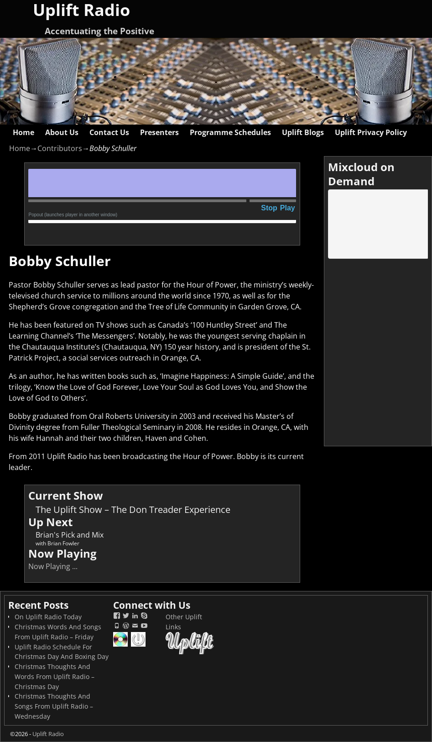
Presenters (159, 132)
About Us (61, 132)
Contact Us (109, 132)
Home (23, 132)
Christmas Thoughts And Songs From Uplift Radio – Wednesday (54, 706)
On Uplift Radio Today (48, 616)
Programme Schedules (230, 132)
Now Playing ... (53, 566)
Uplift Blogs (303, 132)
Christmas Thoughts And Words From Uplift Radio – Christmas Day (54, 676)
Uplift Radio (48, 734)
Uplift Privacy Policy (371, 132)
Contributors (59, 148)
